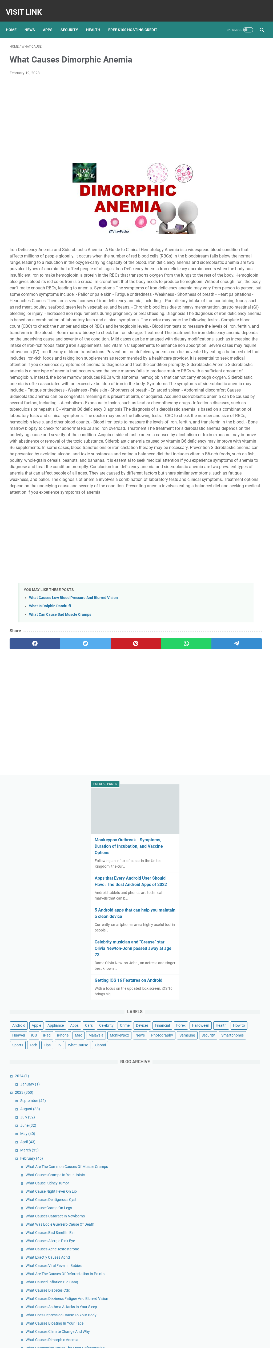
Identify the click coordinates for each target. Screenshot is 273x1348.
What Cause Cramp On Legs (237, 563)
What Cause (249, 368)
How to (248, 319)
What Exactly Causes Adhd (236, 629)
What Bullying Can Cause (234, 784)
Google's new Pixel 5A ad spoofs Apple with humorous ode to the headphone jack (230, 1278)
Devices (207, 309)
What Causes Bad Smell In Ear (238, 599)
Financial (227, 309)
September (221, 434)
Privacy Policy (144, 1340)
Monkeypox (245, 339)
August (218, 442)
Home (15, 21)
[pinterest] (94, 760)
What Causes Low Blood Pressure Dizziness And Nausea (234, 953)
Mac (204, 339)
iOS (222, 329)
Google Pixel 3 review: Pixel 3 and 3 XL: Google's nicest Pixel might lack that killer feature (232, 1257)
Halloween (209, 319)
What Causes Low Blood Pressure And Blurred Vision (73, 714)
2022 (213, 1086)
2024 (210, 409)
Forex (245, 309)
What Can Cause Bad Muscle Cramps (60, 730)
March (218, 483)
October (219, 1094)
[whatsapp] (128, 760)
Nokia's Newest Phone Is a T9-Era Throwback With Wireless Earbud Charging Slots (232, 1300)
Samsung (252, 349)
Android (207, 290)
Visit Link (28, 6)
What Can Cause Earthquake (238, 848)
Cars (219, 299)
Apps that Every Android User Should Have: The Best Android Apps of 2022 (230, 136)
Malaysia (221, 339)
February (220, 491)
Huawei (207, 329)
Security (73, 21)
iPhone (251, 329)
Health (97, 21)
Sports (254, 358)
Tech (204, 368)
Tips (218, 368)
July (216, 450)
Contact (123, 1340)
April (216, 475)
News (33, 21)
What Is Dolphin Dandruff (50, 722)
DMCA (163, 1340)
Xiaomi (206, 378)
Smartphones (231, 358)
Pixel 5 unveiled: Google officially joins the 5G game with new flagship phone (229, 1235)
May (216, 467)
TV (230, 368)
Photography (227, 349)
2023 (212, 425)
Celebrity (237, 299)
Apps (51, 21)
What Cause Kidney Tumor (236, 527)
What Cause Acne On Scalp (236, 898)
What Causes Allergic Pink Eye (238, 607)
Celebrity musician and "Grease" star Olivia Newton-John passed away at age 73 (229, 206)
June (217, 458)
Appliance (244, 290)
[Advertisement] (94, 114)
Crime (255, 299)
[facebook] (26, 760)
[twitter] (60, 760)
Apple (225, 290)
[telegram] (162, 760)
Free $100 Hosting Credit (136, 21)
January (218, 417)
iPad (235, 329)
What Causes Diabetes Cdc (236, 679)
